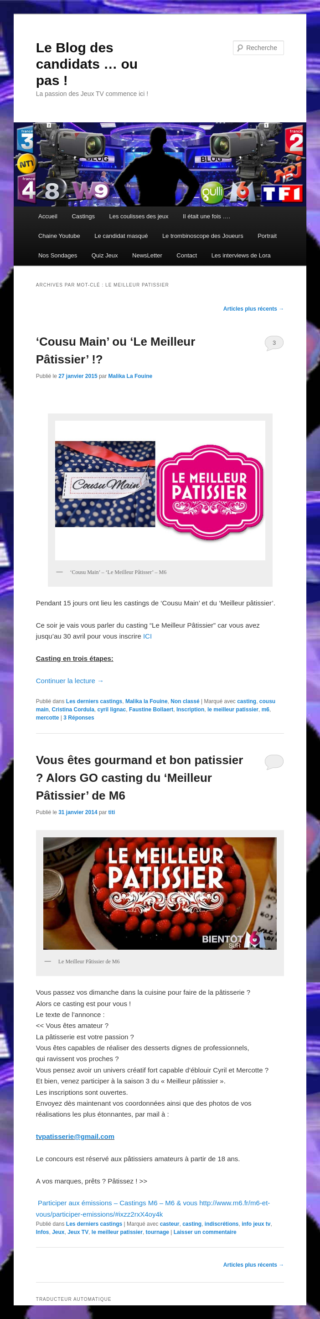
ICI (147, 636)
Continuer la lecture (70, 681)
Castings (83, 216)
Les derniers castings (94, 701)
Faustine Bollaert (151, 709)
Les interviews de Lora (241, 255)
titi (111, 812)
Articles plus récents (253, 309)
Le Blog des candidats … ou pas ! (87, 64)
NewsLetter (147, 255)
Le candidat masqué (121, 235)
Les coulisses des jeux (138, 216)
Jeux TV (77, 1232)
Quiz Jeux (105, 255)
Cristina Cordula (73, 709)
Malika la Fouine (146, 701)
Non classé (184, 701)
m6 (265, 709)
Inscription (190, 709)
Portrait (267, 235)
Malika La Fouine (130, 376)
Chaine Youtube (59, 235)
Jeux (58, 1232)
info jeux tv (256, 1224)
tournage (157, 1232)
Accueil (47, 216)
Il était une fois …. (206, 216)
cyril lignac (112, 709)
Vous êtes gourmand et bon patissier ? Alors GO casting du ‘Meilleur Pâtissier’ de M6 (139, 777)
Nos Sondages (57, 255)
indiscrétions (222, 1224)
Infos (42, 1232)
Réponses (78, 718)
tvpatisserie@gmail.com (75, 1136)
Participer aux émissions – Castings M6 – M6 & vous (117, 1203)
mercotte (47, 718)
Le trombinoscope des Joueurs (202, 235)
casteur (170, 1224)
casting (246, 701)
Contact (186, 255)
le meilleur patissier (232, 709)
